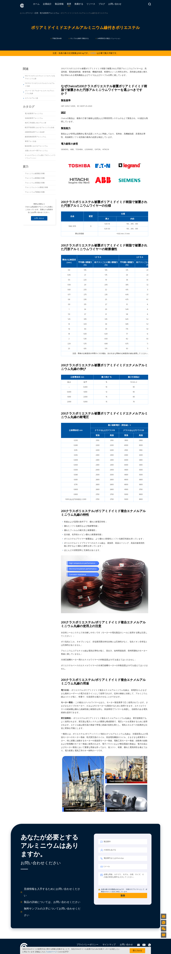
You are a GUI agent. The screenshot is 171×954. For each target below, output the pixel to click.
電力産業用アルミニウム (34, 112)
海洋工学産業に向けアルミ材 (35, 122)
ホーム (40, 5)
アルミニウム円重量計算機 (34, 191)
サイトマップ (109, 944)
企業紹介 (51, 5)
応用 (36, 12)
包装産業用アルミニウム (34, 117)
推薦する (83, 5)
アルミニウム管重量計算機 (34, 182)
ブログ (106, 5)
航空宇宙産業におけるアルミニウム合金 (39, 126)
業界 (73, 5)
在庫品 (93, 52)
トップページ (27, 12)
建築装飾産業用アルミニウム (35, 136)
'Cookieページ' (51, 952)
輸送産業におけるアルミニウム (36, 145)
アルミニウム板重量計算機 (34, 172)
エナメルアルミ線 (31, 97)
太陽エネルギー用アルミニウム (36, 150)
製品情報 (63, 5)
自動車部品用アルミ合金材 (34, 131)
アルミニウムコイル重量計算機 (36, 186)
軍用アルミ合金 (30, 140)
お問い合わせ (119, 5)
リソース (95, 5)
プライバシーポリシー (87, 944)
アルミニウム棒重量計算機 (34, 177)
